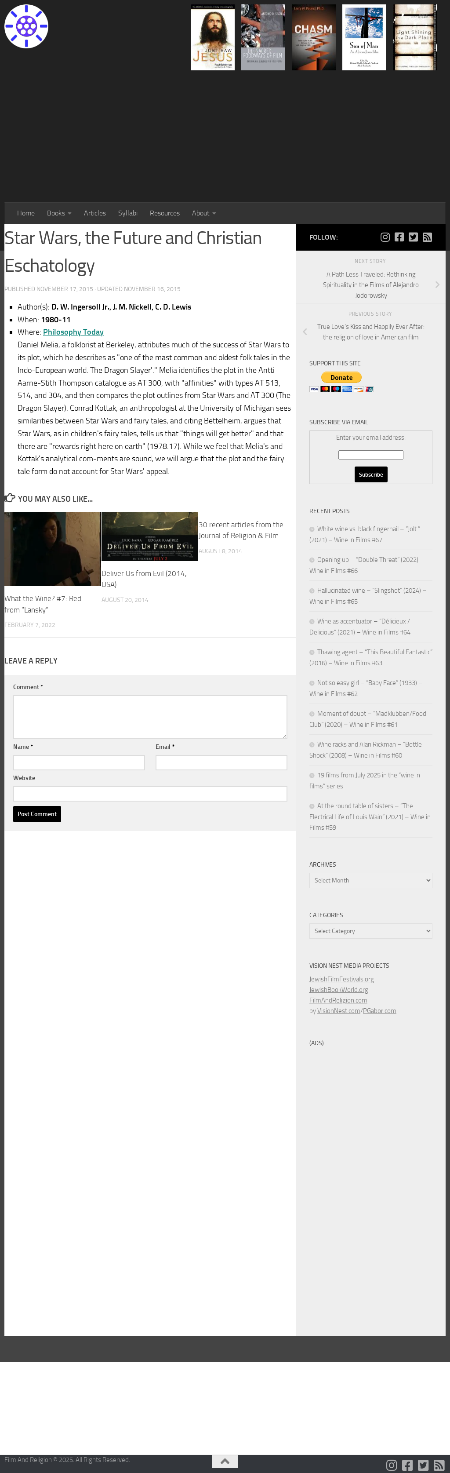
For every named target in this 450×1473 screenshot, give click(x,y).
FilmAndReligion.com (338, 1000)
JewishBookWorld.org (338, 990)
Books (56, 213)
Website (24, 778)
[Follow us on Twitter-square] (413, 237)
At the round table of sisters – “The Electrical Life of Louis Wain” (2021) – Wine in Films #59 (370, 816)
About (201, 213)
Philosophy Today (73, 332)
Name (23, 747)
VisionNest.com (338, 1011)
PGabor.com (379, 1011)
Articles (95, 213)
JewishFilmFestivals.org (341, 979)
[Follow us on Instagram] (385, 237)
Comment (28, 687)
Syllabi (128, 213)
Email (165, 747)
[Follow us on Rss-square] (427, 237)
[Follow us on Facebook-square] (399, 237)
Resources (165, 213)
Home (26, 213)
